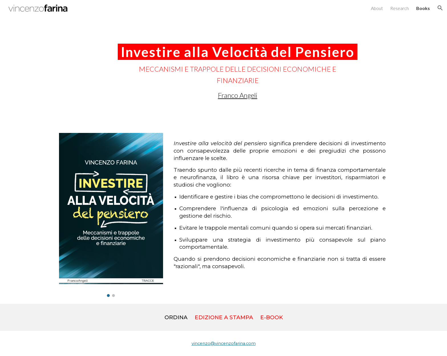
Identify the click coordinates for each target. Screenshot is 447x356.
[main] (237, 71)
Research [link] (399, 8)
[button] (440, 8)
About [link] (377, 8)
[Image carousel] (111, 215)
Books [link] (423, 8)
